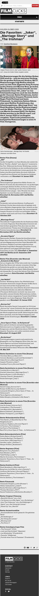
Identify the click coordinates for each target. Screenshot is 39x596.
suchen (35, 5)
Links (7, 576)
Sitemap (7, 572)
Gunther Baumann (10, 44)
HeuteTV (7, 578)
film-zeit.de (8, 580)
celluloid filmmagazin (11, 582)
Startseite (19, 21)
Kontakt (9, 566)
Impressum (8, 568)
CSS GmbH (8, 584)
